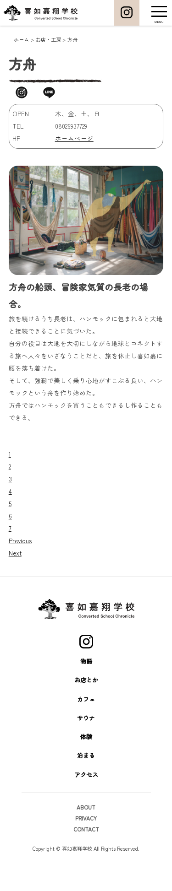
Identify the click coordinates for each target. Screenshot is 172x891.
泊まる (86, 789)
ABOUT (86, 841)
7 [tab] (10, 562)
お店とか (86, 714)
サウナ (86, 751)
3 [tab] (10, 512)
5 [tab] (10, 537)
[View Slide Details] (44, 475)
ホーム (21, 39)
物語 (86, 695)
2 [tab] (10, 500)
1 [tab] (10, 487)
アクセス (86, 808)
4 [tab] (10, 524)
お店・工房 (48, 39)
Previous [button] (20, 574)
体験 (86, 770)
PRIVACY (86, 852)
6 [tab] (10, 549)
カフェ (86, 733)
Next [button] (15, 586)
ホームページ (74, 138)
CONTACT (86, 863)
